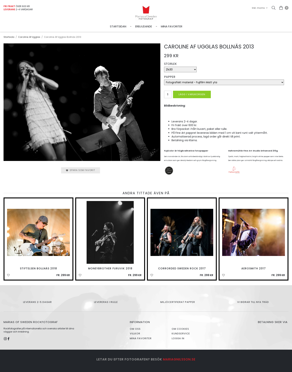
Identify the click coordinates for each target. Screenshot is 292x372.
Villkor (135, 333)
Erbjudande (143, 26)
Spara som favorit (80, 170)
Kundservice (181, 333)
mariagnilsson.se (179, 359)
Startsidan (118, 26)
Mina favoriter (171, 26)
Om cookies (180, 329)
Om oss (135, 329)
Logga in (178, 338)
